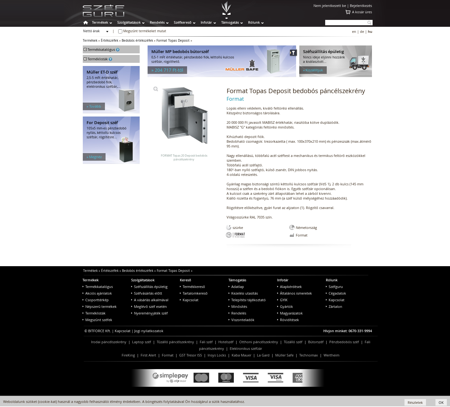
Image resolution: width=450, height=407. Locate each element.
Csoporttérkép (95, 299)
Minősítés (237, 306)
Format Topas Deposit (173, 41)
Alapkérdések (289, 286)
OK (441, 402)
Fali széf (206, 341)
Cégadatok (336, 293)
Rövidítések (288, 319)
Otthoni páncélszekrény (258, 341)
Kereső (185, 280)
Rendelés (157, 22)
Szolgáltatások (129, 22)
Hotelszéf (226, 341)
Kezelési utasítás (243, 293)
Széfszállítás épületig (149, 286)
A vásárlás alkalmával (149, 299)
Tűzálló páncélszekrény (175, 341)
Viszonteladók (241, 319)
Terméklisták (94, 313)
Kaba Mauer (241, 355)
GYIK (282, 299)
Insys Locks (217, 355)
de (362, 31)
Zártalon (334, 306)
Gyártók (285, 306)
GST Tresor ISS (190, 355)
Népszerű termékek (99, 306)
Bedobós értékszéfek (137, 41)
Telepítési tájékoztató (247, 299)
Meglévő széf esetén (149, 306)
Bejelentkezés (361, 5)
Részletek (415, 402)
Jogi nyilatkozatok (148, 330)
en (354, 31)
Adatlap (236, 286)
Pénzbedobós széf (344, 341)
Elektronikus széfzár (246, 348)
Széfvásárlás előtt (146, 293)
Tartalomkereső (194, 293)
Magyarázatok (290, 313)
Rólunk (254, 22)
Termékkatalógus (97, 286)
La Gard (263, 355)
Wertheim (331, 355)
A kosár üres (362, 11)
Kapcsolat (189, 299)
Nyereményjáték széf (149, 313)
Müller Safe (284, 355)
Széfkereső (183, 22)
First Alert (148, 355)
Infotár (206, 22)
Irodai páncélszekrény (108, 341)
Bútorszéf (316, 341)
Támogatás (230, 22)
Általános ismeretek (294, 293)
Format (167, 355)
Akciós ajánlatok (97, 293)
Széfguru (334, 286)
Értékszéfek (109, 41)
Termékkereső (192, 286)
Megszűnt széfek (97, 319)
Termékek (100, 22)
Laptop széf (141, 341)
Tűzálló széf (293, 341)
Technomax (308, 355)
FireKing (128, 355)
